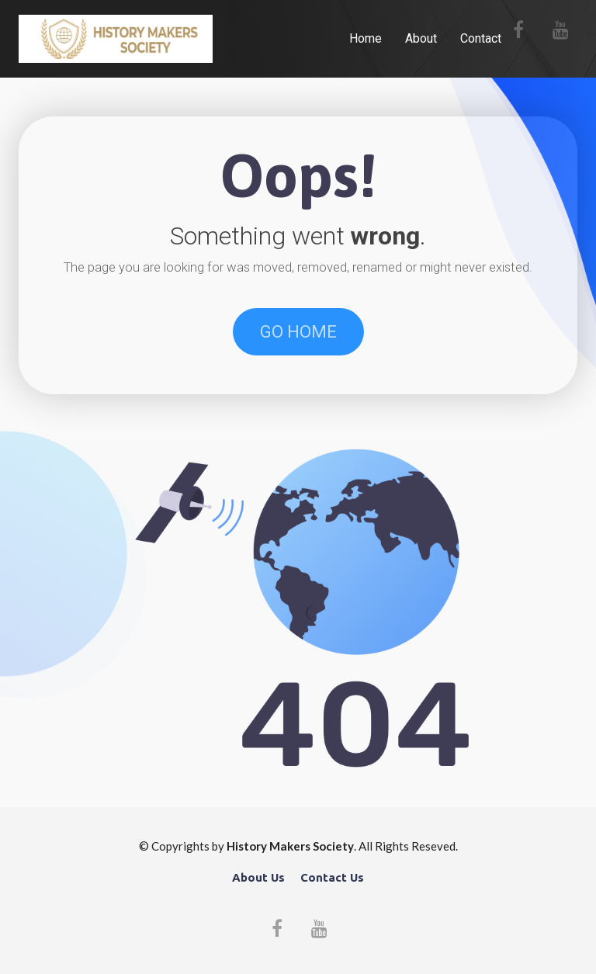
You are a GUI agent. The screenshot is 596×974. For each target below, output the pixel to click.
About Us (258, 877)
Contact (480, 38)
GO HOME (298, 331)
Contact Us (332, 877)
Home (365, 38)
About (421, 38)
